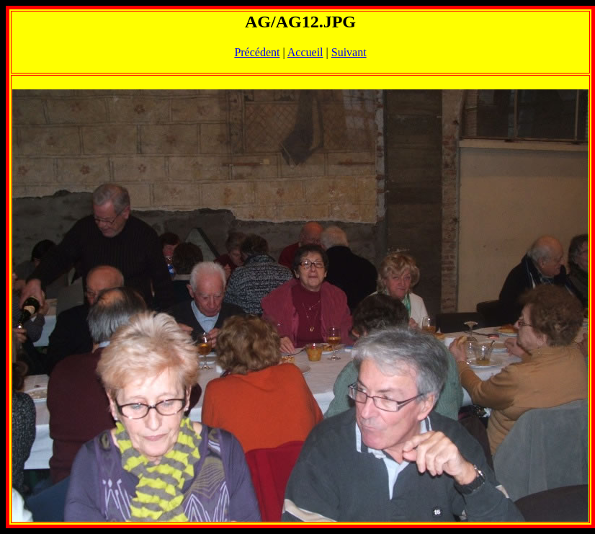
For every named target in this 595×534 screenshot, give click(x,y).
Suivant (349, 52)
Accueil (305, 52)
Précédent (256, 52)
